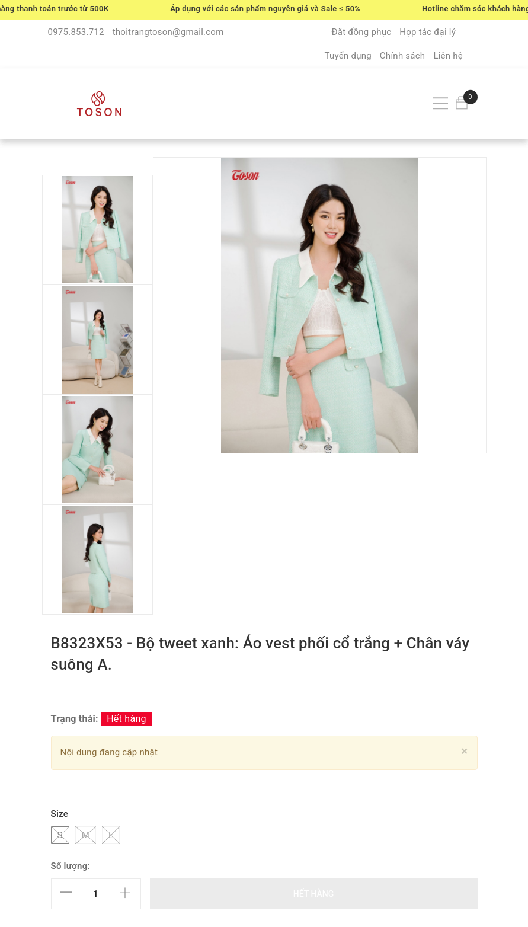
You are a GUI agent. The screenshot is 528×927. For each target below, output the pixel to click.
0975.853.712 (76, 32)
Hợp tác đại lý (427, 32)
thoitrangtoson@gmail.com (168, 32)
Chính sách (402, 55)
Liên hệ (448, 55)
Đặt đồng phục (361, 32)
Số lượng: (70, 866)
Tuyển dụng (347, 55)
